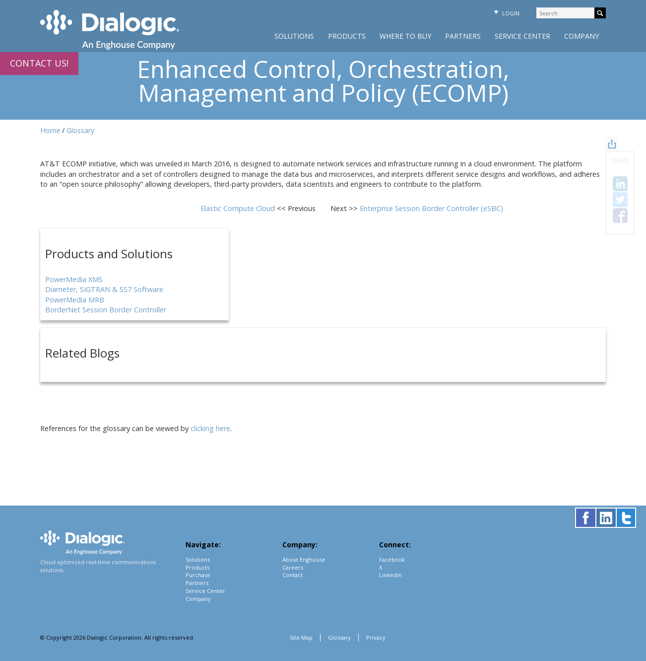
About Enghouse (303, 559)
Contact (292, 575)
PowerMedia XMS (74, 279)
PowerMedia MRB (74, 299)
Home (50, 130)
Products (347, 36)
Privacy (376, 637)
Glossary (80, 130)
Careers (292, 567)
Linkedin (390, 575)
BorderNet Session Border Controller (105, 309)
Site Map (301, 637)
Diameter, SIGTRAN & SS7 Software (104, 289)
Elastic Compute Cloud (238, 208)
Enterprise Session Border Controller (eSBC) (431, 208)
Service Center (522, 36)
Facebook (392, 559)
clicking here (210, 428)
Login (505, 13)
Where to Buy (405, 36)
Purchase (198, 575)
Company (581, 36)
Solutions (294, 36)
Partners (463, 36)
